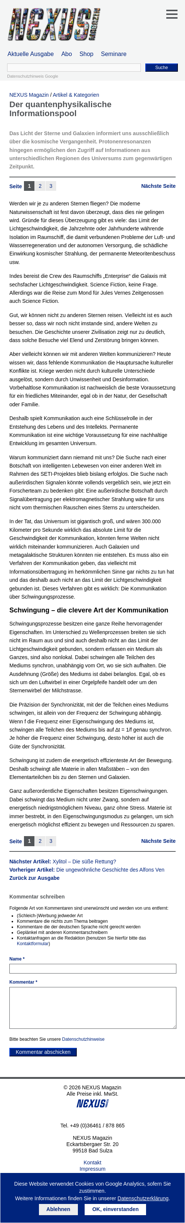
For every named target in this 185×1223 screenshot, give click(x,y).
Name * (17, 959)
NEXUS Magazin (29, 95)
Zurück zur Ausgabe (34, 878)
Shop (86, 54)
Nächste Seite (158, 186)
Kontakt (92, 1162)
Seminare (114, 54)
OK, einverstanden (115, 1209)
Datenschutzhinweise (83, 1039)
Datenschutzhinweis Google (32, 76)
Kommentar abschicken (43, 1052)
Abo (66, 54)
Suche (161, 67)
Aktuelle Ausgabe (30, 54)
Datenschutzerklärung (143, 1198)
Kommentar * (23, 982)
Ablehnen (58, 1209)
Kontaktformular (33, 943)
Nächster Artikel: (62, 862)
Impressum (92, 1169)
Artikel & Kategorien (76, 95)
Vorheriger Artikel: (86, 870)
